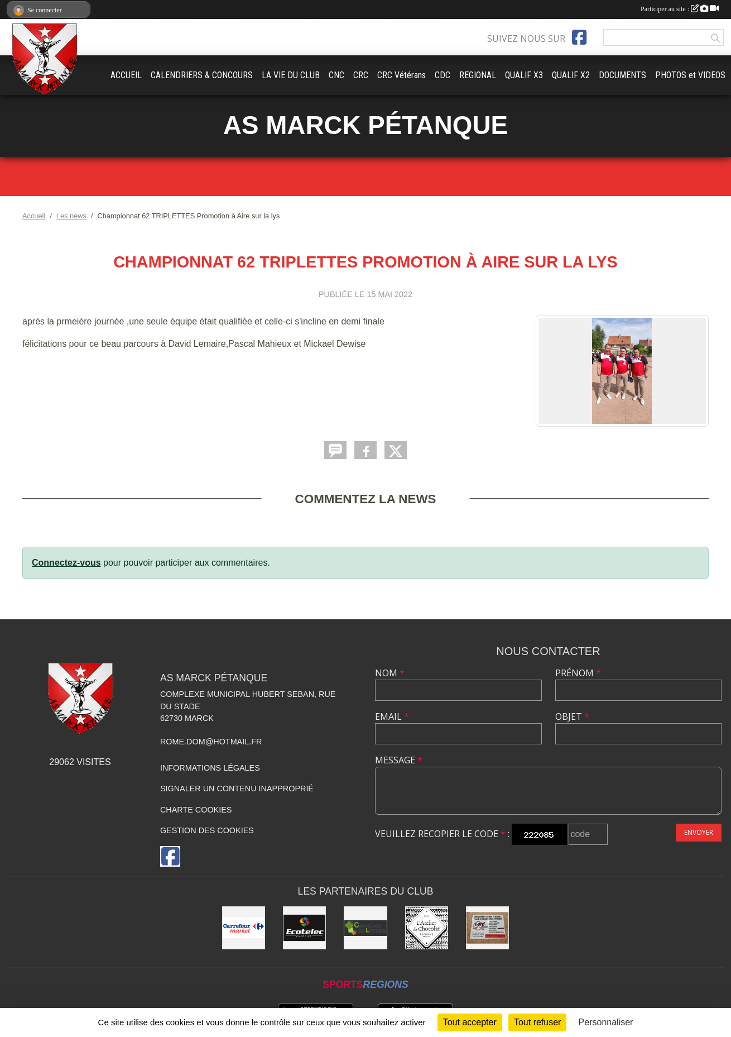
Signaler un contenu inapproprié (237, 788)
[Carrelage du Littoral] (365, 927)
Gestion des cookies (207, 830)
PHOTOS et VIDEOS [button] (690, 75)
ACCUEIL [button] (126, 75)
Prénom (578, 673)
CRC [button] (360, 75)
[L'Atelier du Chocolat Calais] (426, 927)
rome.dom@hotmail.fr (211, 741)
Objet (572, 716)
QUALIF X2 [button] (571, 75)
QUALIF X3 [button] (524, 75)
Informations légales (210, 767)
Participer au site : (680, 9)
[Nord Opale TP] (487, 927)
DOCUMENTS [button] (622, 75)
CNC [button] (336, 75)
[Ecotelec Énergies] (304, 927)
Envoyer (698, 832)
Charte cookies (196, 809)
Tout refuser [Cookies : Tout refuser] (537, 1022)
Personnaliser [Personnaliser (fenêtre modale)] (606, 1022)
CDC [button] (442, 75)
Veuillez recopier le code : (442, 834)
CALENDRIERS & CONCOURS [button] (202, 75)
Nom (390, 673)
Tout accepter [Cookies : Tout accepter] (470, 1022)
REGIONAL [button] (477, 75)
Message (398, 760)
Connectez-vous (66, 562)
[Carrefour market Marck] (243, 927)
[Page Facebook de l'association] (579, 37)
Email (392, 716)
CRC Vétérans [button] (401, 75)
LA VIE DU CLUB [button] (291, 75)
